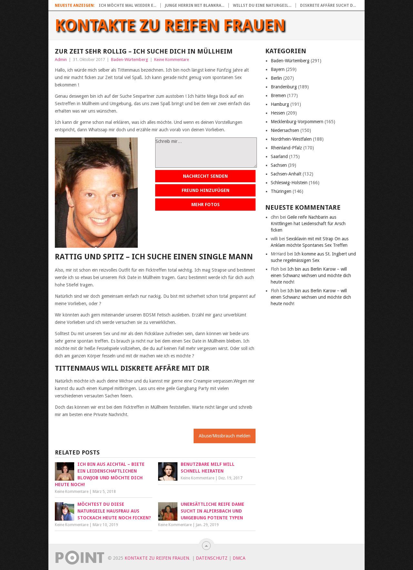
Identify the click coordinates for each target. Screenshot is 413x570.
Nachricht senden (205, 176)
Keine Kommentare (171, 59)
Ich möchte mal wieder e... (127, 5)
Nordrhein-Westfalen (291, 139)
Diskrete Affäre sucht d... (328, 5)
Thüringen (281, 191)
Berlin (276, 78)
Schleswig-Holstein (289, 182)
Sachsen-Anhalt (286, 173)
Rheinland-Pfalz (286, 147)
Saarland (279, 156)
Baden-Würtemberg (129, 59)
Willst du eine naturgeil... (262, 5)
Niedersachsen (285, 130)
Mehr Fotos (205, 204)
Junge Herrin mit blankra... (194, 5)
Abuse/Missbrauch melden (224, 435)
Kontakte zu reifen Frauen (170, 25)
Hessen (278, 112)
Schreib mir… (206, 152)
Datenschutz (211, 558)
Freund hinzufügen (205, 190)
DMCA (239, 558)
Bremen (278, 95)
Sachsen (279, 165)
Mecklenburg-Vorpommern (297, 121)
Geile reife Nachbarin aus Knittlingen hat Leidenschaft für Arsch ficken (308, 224)
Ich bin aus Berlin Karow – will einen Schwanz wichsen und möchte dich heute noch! (311, 275)
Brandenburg (284, 86)
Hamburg (280, 104)
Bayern (278, 69)
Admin (61, 59)
